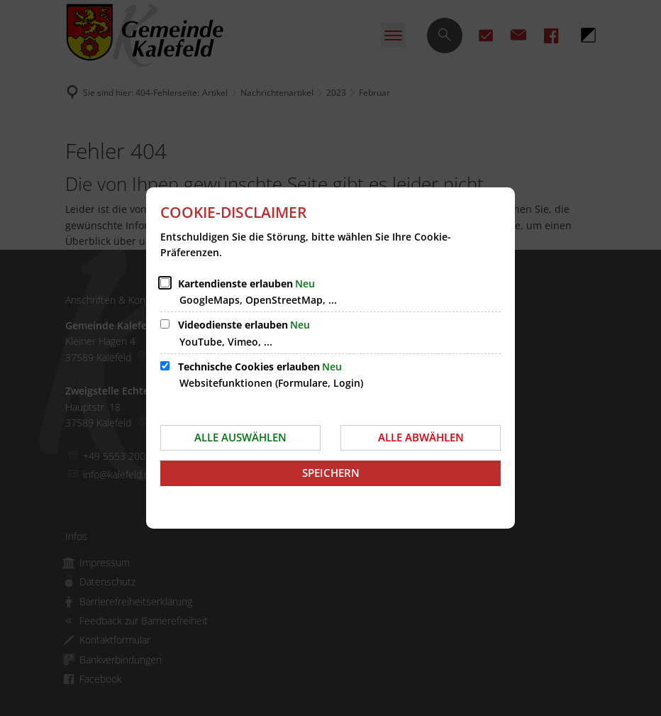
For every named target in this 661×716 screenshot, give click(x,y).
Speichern (331, 473)
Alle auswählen (240, 437)
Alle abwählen (421, 437)
